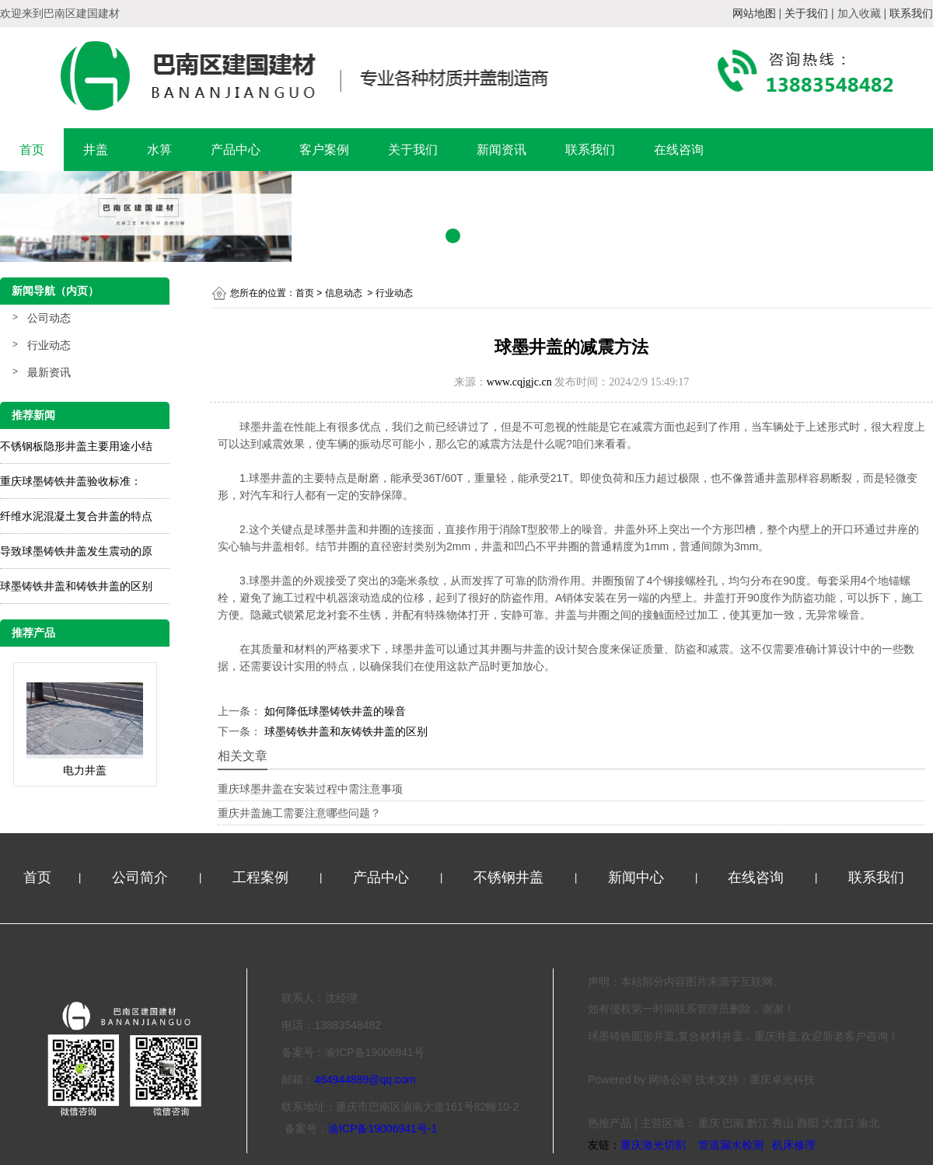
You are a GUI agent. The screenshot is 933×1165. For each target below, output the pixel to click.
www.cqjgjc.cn (519, 382)
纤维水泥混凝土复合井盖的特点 (76, 516)
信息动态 (343, 293)
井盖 (95, 149)
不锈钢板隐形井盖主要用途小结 (76, 446)
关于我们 (413, 149)
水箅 (159, 149)
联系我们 (590, 149)
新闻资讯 (501, 149)
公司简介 (142, 877)
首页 (31, 149)
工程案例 (262, 877)
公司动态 (49, 318)
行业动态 (49, 345)
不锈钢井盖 (510, 877)
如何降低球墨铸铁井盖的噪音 (333, 711)
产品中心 (235, 149)
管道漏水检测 (731, 1145)
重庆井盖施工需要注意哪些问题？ (299, 813)
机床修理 (794, 1145)
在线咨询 (679, 149)
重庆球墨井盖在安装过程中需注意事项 (310, 789)
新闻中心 (638, 877)
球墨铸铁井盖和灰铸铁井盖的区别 (344, 731)
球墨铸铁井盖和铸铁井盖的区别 (76, 586)
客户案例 (324, 149)
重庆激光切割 (653, 1145)
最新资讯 (49, 372)
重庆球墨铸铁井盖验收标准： (71, 481)
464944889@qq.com (364, 1079)
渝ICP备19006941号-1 (382, 1128)
